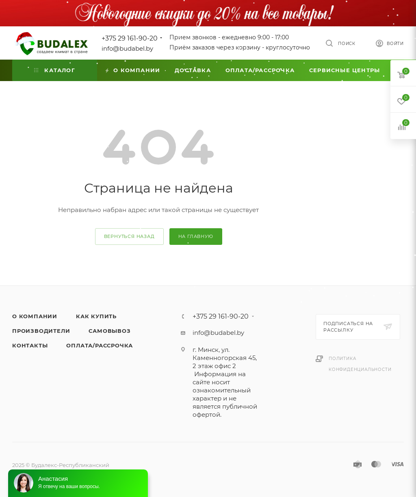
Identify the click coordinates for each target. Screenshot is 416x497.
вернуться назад (129, 236)
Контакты (30, 345)
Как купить (96, 316)
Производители (41, 331)
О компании (34, 316)
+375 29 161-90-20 (130, 38)
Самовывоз (109, 331)
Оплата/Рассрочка (99, 345)
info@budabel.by (127, 48)
